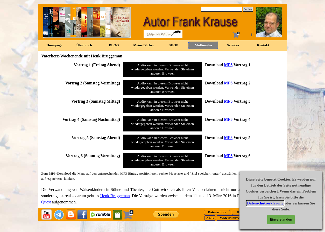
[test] (217, 212)
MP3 (228, 65)
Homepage (54, 45)
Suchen (248, 9)
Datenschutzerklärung (265, 203)
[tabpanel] (80, 65)
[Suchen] (221, 9)
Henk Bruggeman (115, 196)
